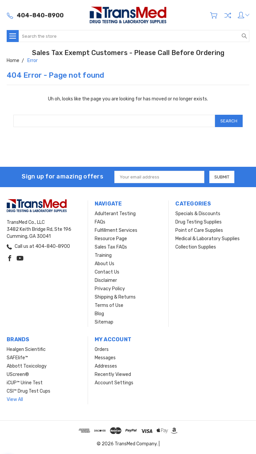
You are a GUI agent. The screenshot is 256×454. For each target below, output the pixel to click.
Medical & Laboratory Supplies (207, 239)
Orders (102, 349)
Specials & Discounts (197, 213)
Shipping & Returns (115, 297)
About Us (104, 264)
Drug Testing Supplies (198, 222)
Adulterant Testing (115, 213)
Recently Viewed (113, 374)
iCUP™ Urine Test (25, 383)
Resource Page (111, 239)
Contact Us (107, 272)
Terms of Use (109, 305)
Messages (105, 358)
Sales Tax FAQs (111, 247)
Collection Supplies (195, 247)
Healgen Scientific (26, 349)
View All (15, 399)
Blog (99, 314)
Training (103, 255)
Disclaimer (106, 280)
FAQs (100, 222)
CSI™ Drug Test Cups (28, 391)
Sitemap (104, 322)
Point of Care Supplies (199, 230)
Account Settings (114, 383)
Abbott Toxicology (27, 366)
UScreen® (18, 374)
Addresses (106, 366)
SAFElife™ (17, 358)
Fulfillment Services (116, 230)
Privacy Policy (110, 289)
